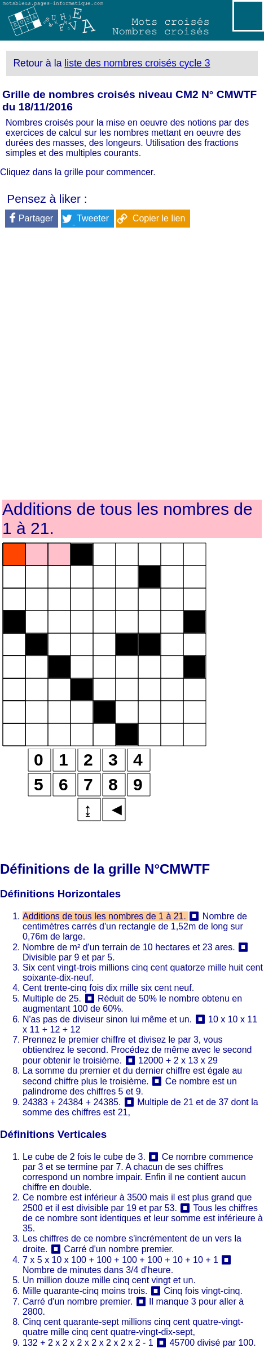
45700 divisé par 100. (213, 1342)
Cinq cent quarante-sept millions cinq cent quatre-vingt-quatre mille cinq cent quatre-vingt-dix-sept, (133, 1327)
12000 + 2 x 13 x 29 (178, 1060)
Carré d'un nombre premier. (119, 1249)
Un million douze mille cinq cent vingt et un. (109, 1280)
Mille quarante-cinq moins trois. (85, 1291)
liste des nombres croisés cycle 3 (137, 63)
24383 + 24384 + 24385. (72, 1102)
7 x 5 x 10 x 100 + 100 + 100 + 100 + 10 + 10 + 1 (120, 1260)
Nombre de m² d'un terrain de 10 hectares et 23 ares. (129, 947)
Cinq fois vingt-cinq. (203, 1291)
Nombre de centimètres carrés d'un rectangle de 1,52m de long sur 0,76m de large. (135, 926)
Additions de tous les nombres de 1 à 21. (105, 916)
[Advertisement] (132, 365)
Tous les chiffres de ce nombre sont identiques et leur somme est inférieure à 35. (143, 1218)
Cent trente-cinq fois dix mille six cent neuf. (108, 988)
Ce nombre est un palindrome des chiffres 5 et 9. (130, 1086)
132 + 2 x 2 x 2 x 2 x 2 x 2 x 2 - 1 (88, 1342)
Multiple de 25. (52, 998)
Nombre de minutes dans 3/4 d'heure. (98, 1270)
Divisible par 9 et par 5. (69, 957)
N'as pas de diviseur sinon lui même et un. (107, 1019)
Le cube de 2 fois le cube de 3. (84, 1157)
